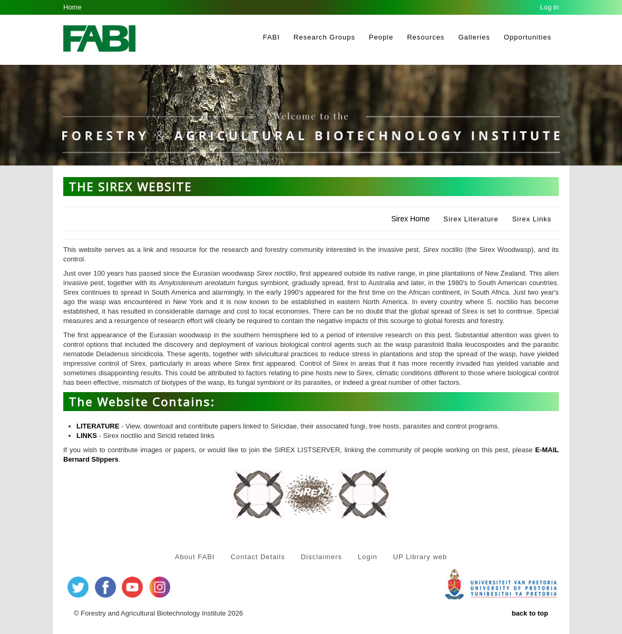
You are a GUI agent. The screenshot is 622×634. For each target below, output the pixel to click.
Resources (425, 37)
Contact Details (257, 557)
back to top (530, 613)
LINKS (86, 436)
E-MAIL (547, 450)
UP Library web (420, 557)
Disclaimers (321, 557)
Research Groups (324, 37)
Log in (549, 7)
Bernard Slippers (91, 459)
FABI (271, 37)
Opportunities (527, 37)
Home (72, 7)
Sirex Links (531, 219)
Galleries (474, 37)
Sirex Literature (470, 219)
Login (367, 557)
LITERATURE (97, 426)
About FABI (195, 557)
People (381, 37)
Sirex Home (410, 218)
